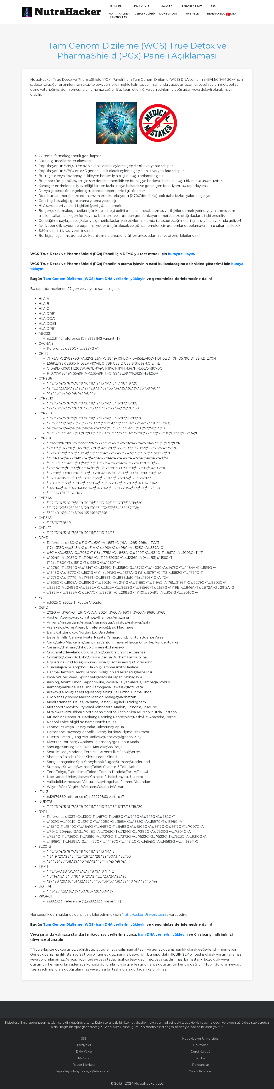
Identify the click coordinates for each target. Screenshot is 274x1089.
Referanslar (215, 13)
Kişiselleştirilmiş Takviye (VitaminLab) (83, 1071)
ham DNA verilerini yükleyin (163, 934)
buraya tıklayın (181, 254)
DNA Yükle (142, 6)
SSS (213, 6)
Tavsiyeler (192, 13)
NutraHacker (67, 11)
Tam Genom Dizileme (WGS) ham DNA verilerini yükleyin (94, 279)
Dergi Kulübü (144, 13)
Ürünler (115, 6)
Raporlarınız (191, 6)
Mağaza (166, 6)
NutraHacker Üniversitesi (119, 15)
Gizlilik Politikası (200, 1071)
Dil (230, 13)
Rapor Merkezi (84, 1065)
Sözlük (200, 1058)
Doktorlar (164, 13)
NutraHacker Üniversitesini (144, 915)
